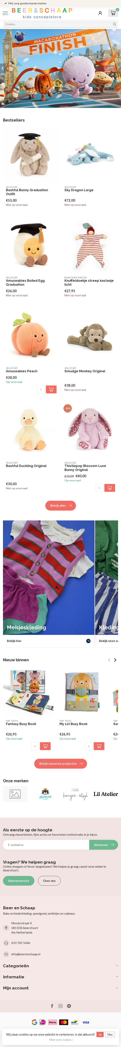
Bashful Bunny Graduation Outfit (27, 192)
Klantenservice (18, 880)
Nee (110, 1034)
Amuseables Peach (21, 371)
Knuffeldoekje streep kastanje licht (89, 282)
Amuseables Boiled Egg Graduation (25, 282)
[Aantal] (41, 389)
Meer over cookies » (61, 1039)
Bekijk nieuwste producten (61, 764)
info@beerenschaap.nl (25, 954)
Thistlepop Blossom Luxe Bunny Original (85, 468)
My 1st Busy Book (73, 724)
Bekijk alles (61, 506)
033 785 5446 (20, 943)
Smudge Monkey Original (84, 371)
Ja (100, 1034)
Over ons (49, 880)
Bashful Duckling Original (26, 466)
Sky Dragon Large (79, 190)
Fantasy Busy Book (21, 724)
